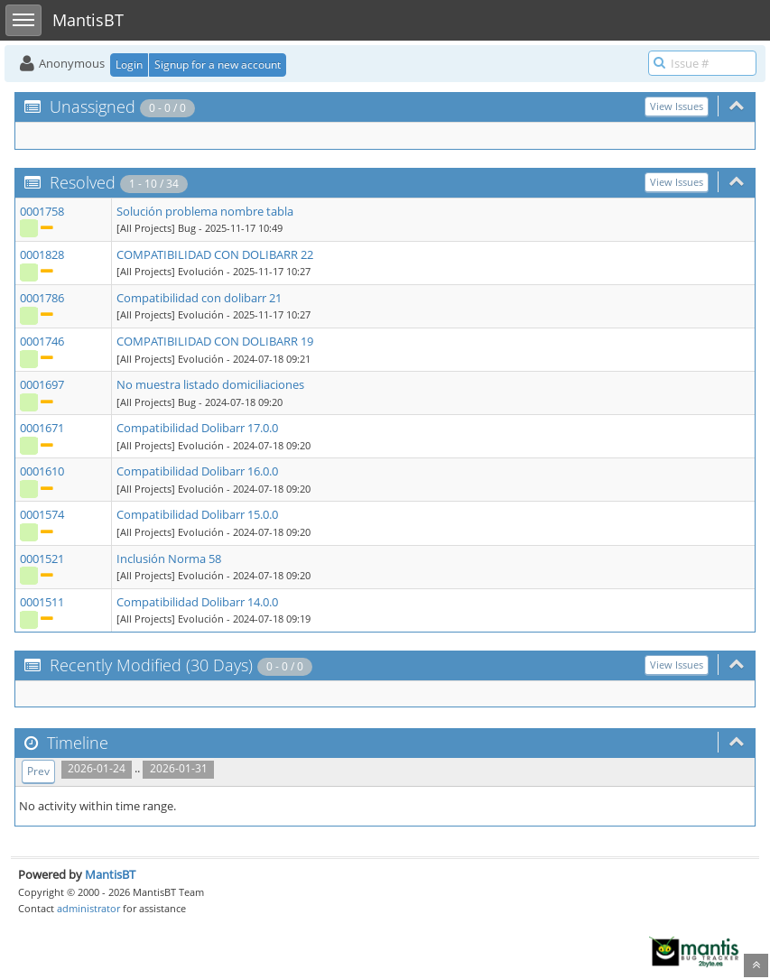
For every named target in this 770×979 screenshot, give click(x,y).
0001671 (42, 428)
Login (129, 64)
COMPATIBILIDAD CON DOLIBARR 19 (214, 341)
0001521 (42, 558)
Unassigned (92, 106)
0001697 (42, 384)
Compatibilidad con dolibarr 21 (199, 298)
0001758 (42, 211)
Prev (38, 771)
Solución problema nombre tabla (204, 211)
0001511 (42, 602)
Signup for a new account (217, 64)
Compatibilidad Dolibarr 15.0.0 (197, 514)
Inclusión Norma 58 (168, 558)
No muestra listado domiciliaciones (210, 384)
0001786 (42, 298)
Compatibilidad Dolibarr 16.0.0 (197, 471)
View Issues (676, 106)
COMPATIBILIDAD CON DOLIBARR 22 (214, 254)
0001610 (42, 471)
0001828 (42, 254)
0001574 (42, 514)
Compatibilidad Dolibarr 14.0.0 (197, 602)
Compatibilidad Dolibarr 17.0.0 (197, 428)
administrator (88, 908)
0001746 (42, 341)
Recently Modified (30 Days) (151, 665)
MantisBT (110, 874)
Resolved (83, 182)
